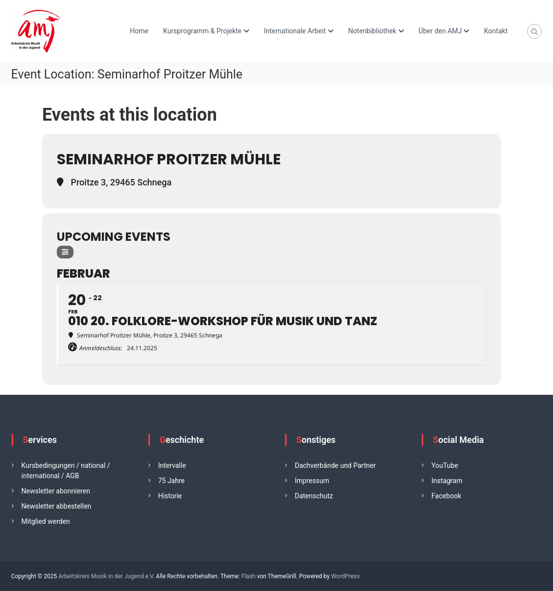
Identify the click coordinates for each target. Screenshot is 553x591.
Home (139, 31)
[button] (21, 569)
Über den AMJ (440, 31)
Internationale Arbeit (295, 31)
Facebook (446, 496)
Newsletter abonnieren (56, 491)
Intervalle (172, 465)
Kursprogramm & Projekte (202, 31)
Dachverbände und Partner (335, 465)
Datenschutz (314, 496)
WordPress (345, 576)
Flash (248, 576)
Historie (170, 496)
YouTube (445, 465)
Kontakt (495, 31)
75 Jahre (171, 481)
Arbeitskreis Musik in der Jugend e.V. (106, 576)
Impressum (312, 481)
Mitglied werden (46, 521)
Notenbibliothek (372, 31)
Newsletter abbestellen (57, 506)
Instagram (447, 481)
